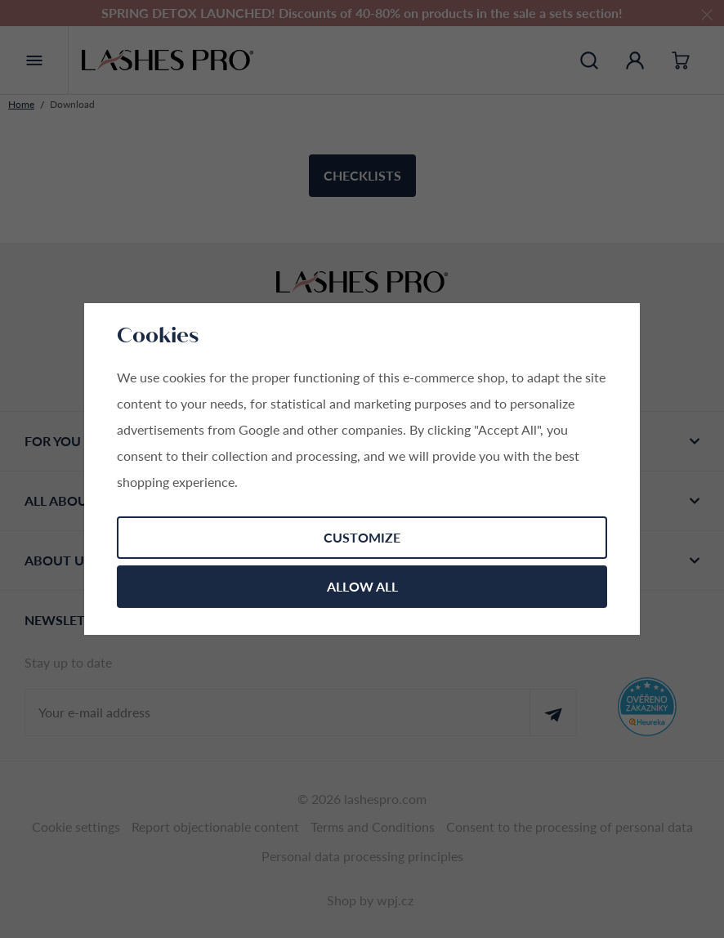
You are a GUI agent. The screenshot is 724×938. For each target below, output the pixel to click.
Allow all (362, 586)
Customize (362, 537)
